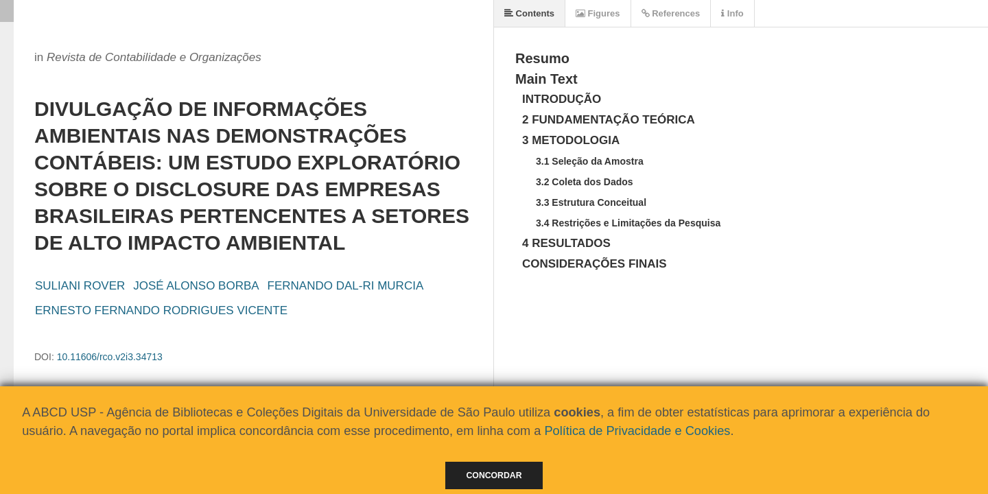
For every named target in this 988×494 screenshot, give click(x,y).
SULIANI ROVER (80, 285)
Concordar (494, 475)
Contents (529, 13)
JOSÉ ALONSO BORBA (196, 285)
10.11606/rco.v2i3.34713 (110, 356)
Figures (598, 13)
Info (732, 13)
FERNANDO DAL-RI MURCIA (346, 285)
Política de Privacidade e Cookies (637, 431)
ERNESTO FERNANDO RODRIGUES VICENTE (161, 310)
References (671, 13)
